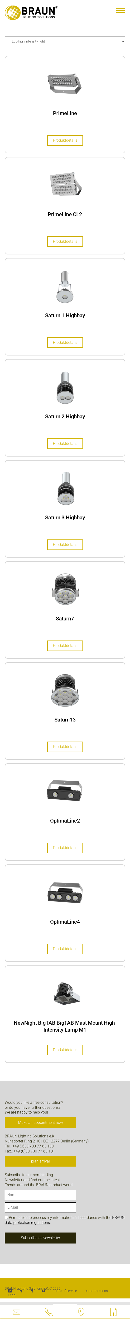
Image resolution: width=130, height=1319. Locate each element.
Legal (12, 1295)
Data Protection (96, 1291)
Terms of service (65, 1291)
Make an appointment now (40, 1122)
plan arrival (40, 1161)
